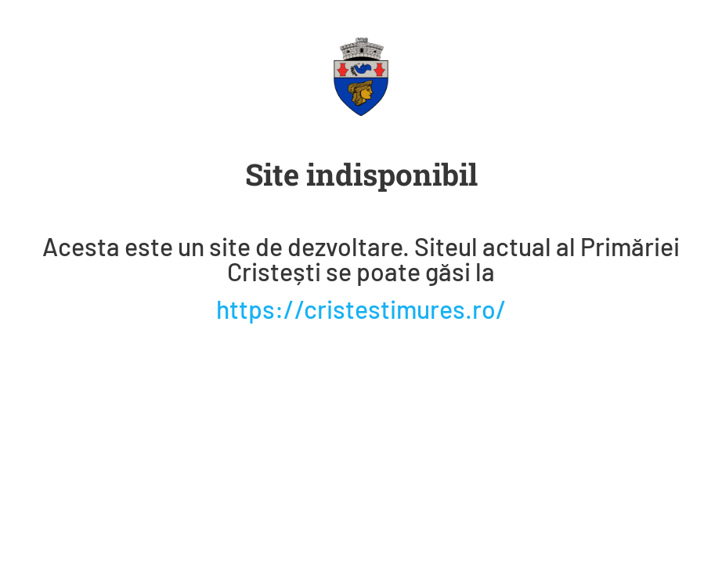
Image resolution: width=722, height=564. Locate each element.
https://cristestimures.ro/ (361, 308)
